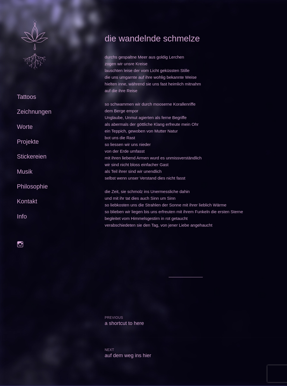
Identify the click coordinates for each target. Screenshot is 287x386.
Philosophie (32, 186)
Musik (25, 171)
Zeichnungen (34, 111)
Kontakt (27, 201)
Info (22, 216)
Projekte (28, 141)
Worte (25, 127)
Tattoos (26, 97)
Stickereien (32, 156)
